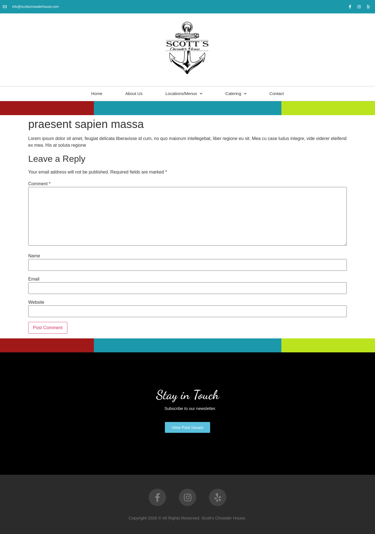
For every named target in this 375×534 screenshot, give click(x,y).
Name (34, 256)
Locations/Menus (183, 93)
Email (33, 279)
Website (36, 302)
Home (96, 93)
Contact (276, 93)
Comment (39, 184)
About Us (134, 93)
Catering (235, 93)
